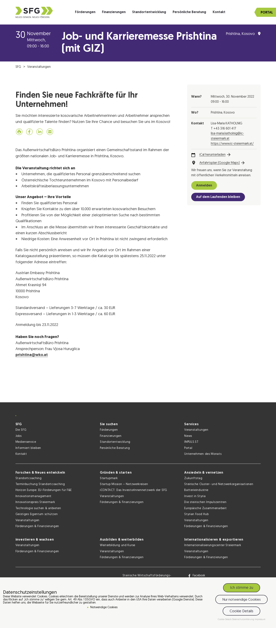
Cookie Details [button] (241, 611)
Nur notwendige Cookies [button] (241, 599)
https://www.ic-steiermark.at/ (232, 143)
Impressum (260, 619)
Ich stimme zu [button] (241, 588)
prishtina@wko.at (32, 355)
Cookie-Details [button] (225, 619)
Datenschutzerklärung (243, 619)
